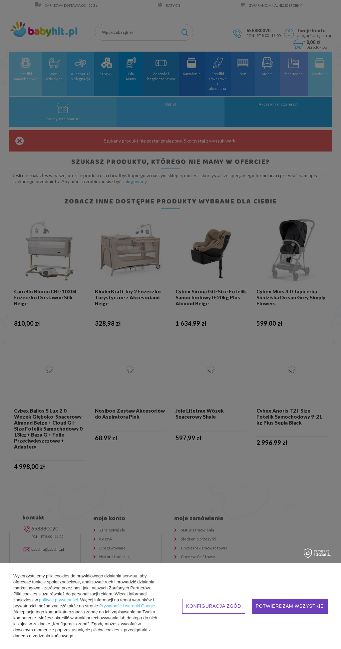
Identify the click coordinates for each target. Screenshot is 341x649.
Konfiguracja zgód (213, 606)
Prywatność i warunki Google (127, 605)
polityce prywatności (58, 599)
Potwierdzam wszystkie (290, 606)
